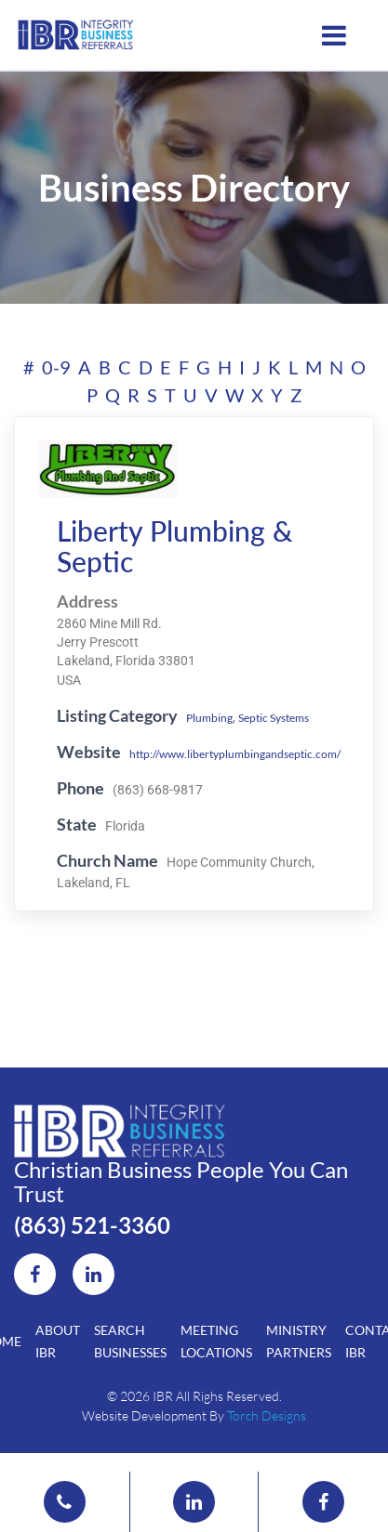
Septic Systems (273, 718)
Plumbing (209, 718)
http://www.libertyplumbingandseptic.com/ (235, 754)
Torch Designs (266, 1415)
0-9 (56, 367)
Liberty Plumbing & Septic (174, 546)
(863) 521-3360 (92, 1224)
